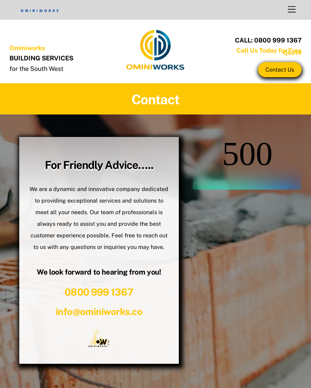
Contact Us (279, 69)
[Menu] (292, 10)
